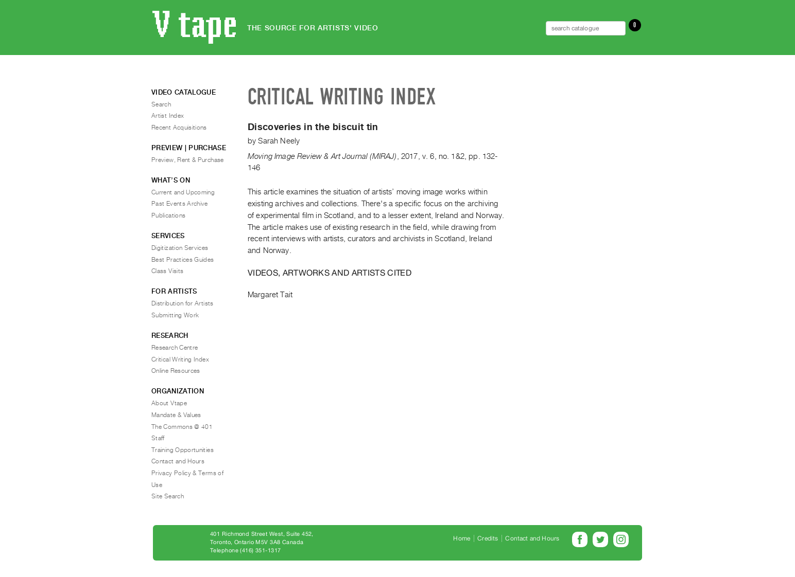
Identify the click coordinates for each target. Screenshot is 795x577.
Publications (168, 215)
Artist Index (167, 115)
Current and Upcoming (183, 192)
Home (461, 538)
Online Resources (175, 370)
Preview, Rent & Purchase (187, 160)
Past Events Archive (179, 203)
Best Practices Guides (182, 259)
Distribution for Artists (182, 303)
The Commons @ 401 (182, 426)
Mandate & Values (176, 415)
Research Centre (174, 347)
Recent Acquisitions (179, 127)
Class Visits (167, 271)
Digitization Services (180, 247)
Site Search (167, 496)
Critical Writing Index (180, 359)
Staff (158, 438)
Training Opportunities (182, 450)
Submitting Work (175, 315)
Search (161, 104)
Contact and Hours (177, 461)
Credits (487, 538)
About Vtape (169, 403)
